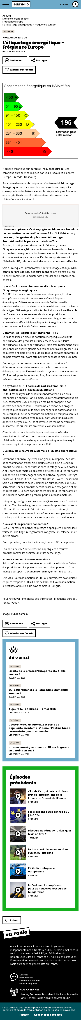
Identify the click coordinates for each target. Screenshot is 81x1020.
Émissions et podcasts (15, 18)
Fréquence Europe (12, 21)
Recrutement (26, 977)
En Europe (8, 31)
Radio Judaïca (52, 173)
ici (19, 602)
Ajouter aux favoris (19, 70)
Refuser (24, 1015)
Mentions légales (28, 983)
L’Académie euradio (29, 980)
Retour (12, 920)
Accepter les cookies (48, 1015)
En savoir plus (67, 1010)
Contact (23, 974)
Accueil (6, 15)
